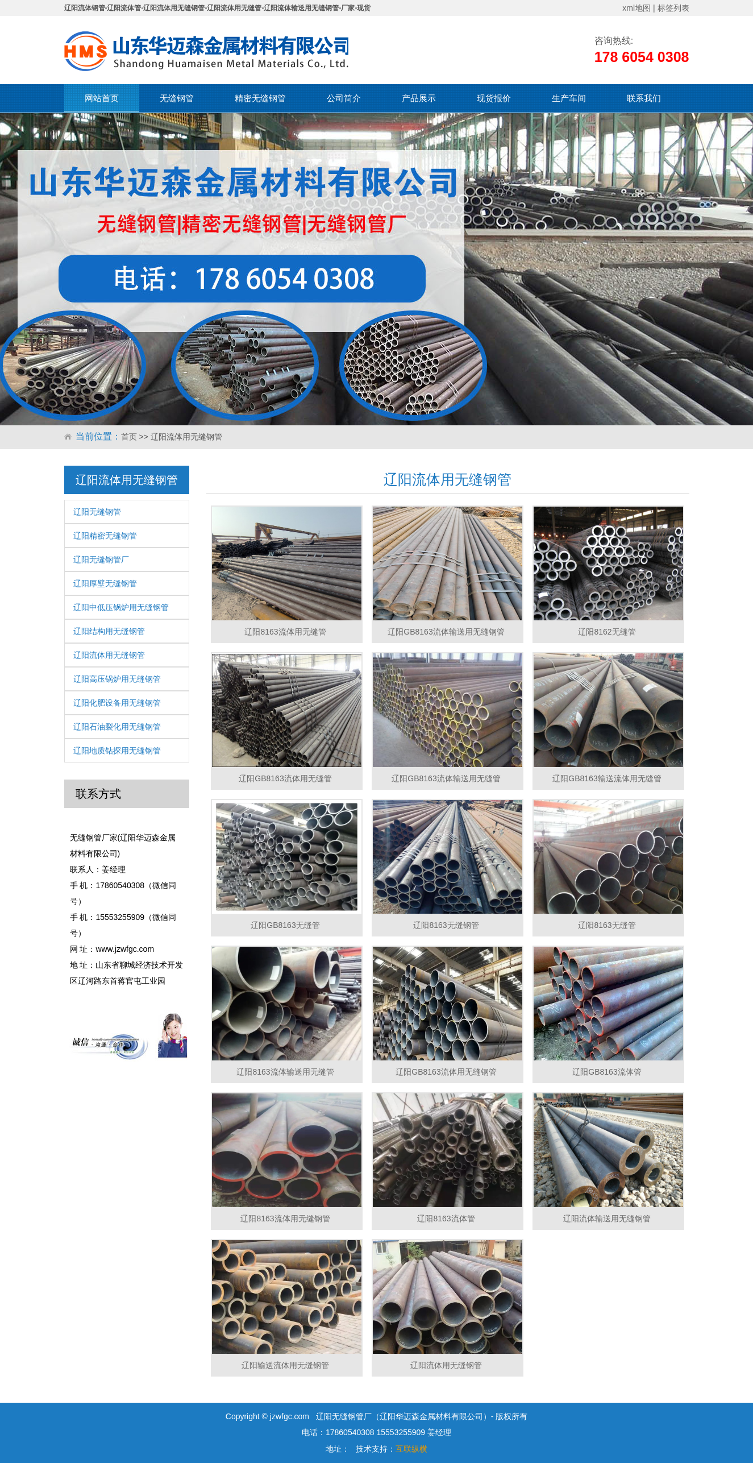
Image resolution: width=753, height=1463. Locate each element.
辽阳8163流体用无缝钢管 (285, 1218)
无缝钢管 (177, 98)
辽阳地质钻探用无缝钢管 (117, 750)
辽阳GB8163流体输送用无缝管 (446, 778)
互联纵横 (411, 1448)
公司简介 (344, 98)
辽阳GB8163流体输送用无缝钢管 (446, 631)
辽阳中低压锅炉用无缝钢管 (121, 607)
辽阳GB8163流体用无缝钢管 (446, 1071)
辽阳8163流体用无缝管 (285, 631)
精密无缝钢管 (260, 98)
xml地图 (636, 8)
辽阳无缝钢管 (97, 511)
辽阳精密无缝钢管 (105, 535)
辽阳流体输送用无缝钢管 (607, 1218)
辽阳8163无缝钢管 (446, 925)
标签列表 (673, 8)
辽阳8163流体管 (446, 1218)
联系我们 (644, 98)
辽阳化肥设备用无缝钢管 (117, 702)
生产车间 (569, 98)
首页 (129, 436)
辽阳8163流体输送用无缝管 (285, 1071)
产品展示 (419, 98)
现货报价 (494, 98)
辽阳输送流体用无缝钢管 (285, 1365)
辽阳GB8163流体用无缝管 (285, 778)
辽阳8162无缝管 (606, 631)
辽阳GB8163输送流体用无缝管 (606, 778)
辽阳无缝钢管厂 (101, 559)
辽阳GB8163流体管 (606, 1071)
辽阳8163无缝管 (606, 925)
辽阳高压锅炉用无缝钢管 (117, 678)
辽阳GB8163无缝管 (285, 925)
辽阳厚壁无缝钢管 (105, 583)
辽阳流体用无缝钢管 (109, 655)
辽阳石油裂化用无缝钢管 (117, 726)
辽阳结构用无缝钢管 (109, 631)
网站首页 (102, 98)
